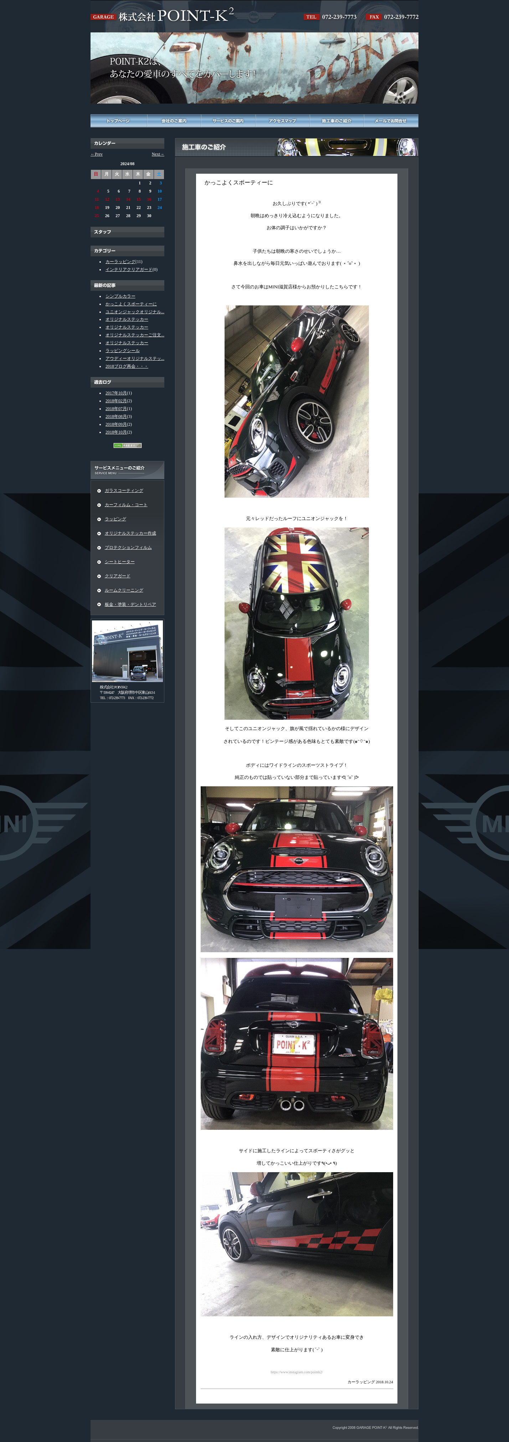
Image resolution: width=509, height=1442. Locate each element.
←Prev (97, 154)
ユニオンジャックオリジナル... (135, 311)
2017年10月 (116, 392)
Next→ (158, 154)
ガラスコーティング (124, 490)
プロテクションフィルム (128, 547)
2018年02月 (116, 400)
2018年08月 (116, 416)
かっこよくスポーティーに (131, 303)
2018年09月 (116, 424)
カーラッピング (120, 261)
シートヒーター (120, 561)
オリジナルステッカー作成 (130, 533)
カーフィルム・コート (126, 504)
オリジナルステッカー (127, 319)
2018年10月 (116, 432)
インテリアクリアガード (129, 269)
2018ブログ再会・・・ (127, 366)
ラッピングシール (123, 350)
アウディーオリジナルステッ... (135, 358)
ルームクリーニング (124, 590)
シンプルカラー (120, 296)
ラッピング (115, 519)
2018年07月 (116, 408)
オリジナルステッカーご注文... (135, 334)
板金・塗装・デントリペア (130, 604)
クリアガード (117, 575)
